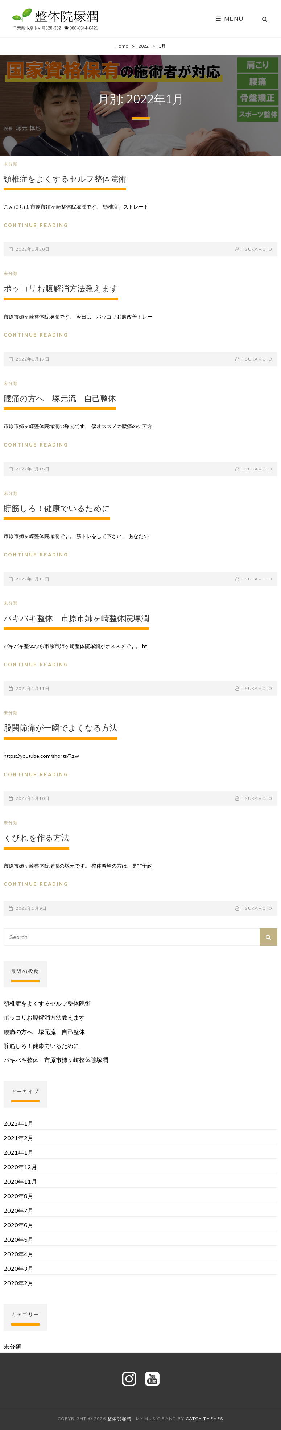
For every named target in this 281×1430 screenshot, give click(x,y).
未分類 (11, 164)
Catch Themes (204, 1418)
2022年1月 (18, 1123)
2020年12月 (20, 1167)
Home (121, 46)
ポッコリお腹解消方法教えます (61, 288)
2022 (144, 46)
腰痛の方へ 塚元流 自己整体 (60, 398)
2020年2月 (18, 1283)
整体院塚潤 (119, 1418)
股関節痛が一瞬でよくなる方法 (60, 728)
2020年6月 (18, 1225)
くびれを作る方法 (36, 838)
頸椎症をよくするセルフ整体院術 (65, 179)
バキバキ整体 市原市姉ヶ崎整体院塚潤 (76, 618)
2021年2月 (18, 1138)
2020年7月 (18, 1210)
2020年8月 (18, 1196)
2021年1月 (18, 1152)
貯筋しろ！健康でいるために (57, 508)
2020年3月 (18, 1268)
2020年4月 (18, 1254)
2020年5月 (18, 1239)
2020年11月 (20, 1181)
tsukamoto (257, 249)
